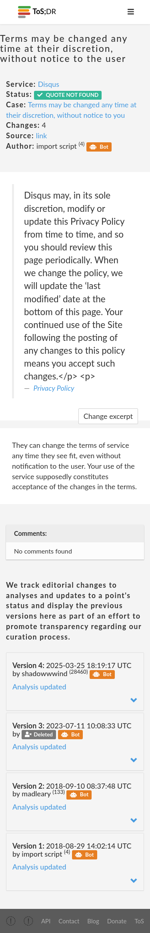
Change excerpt (108, 416)
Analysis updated (39, 686)
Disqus (49, 84)
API (45, 921)
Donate (117, 921)
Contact (68, 921)
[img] (11, 921)
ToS (139, 921)
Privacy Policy (54, 387)
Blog (93, 921)
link (41, 135)
